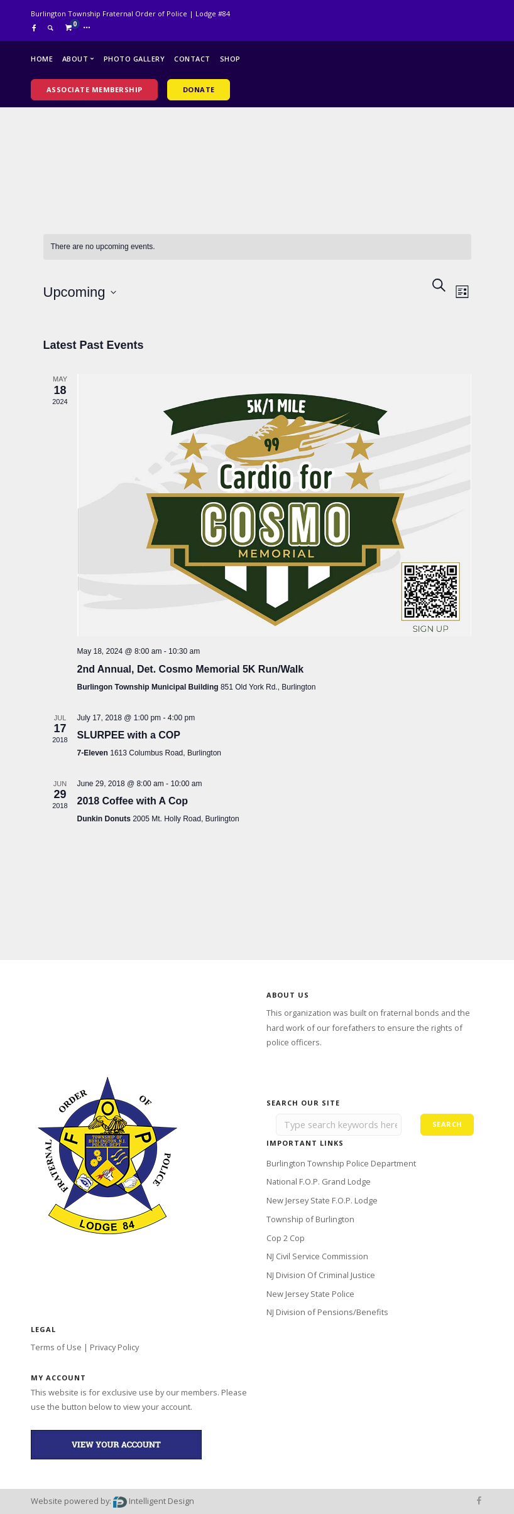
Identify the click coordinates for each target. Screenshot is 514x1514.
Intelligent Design (153, 1500)
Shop (230, 58)
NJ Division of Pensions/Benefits (327, 1312)
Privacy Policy (114, 1347)
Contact (192, 58)
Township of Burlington (310, 1219)
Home (42, 58)
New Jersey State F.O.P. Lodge (322, 1200)
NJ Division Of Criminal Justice (320, 1275)
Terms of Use (56, 1347)
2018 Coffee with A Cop (133, 801)
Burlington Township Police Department (341, 1163)
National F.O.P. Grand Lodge (318, 1181)
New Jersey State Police (310, 1293)
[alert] (257, 247)
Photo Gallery (134, 58)
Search (447, 1124)
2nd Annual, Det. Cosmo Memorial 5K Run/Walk (190, 669)
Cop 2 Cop (285, 1238)
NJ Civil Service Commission (317, 1256)
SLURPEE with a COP (128, 735)
